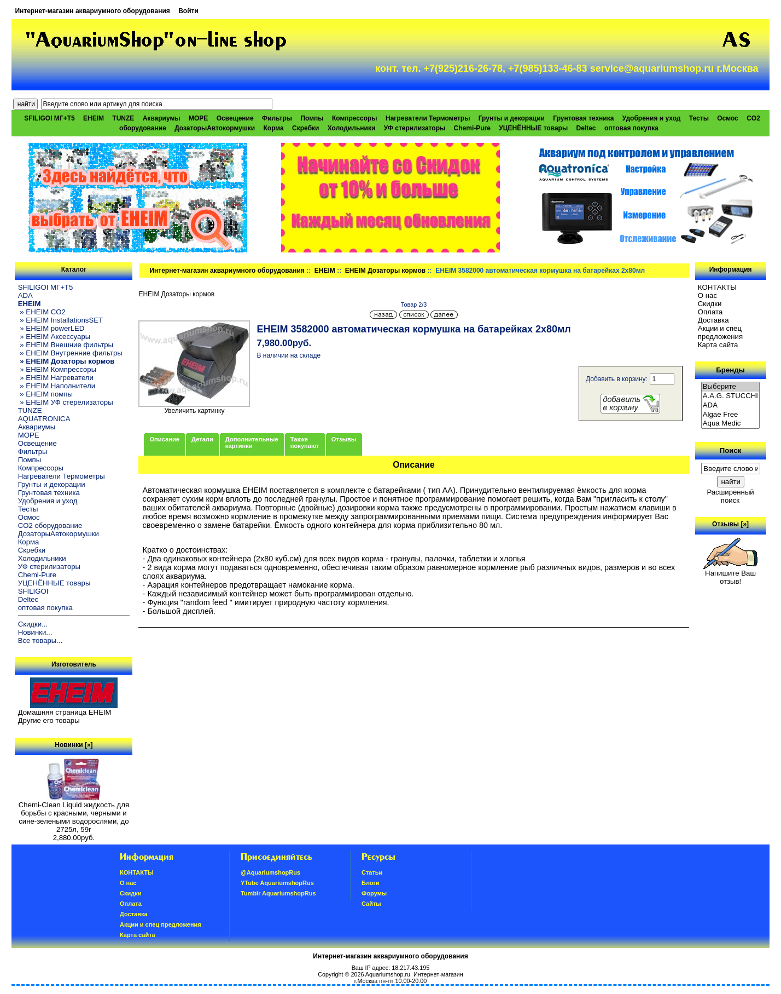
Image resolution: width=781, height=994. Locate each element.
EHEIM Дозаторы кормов (385, 270)
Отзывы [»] (730, 524)
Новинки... (35, 632)
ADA (25, 295)
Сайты (371, 903)
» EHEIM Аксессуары (54, 336)
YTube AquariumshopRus (277, 883)
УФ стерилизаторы (415, 128)
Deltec (586, 128)
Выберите (731, 387)
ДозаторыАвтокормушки (214, 128)
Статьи (372, 872)
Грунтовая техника (583, 118)
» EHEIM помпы (45, 394)
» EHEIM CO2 (42, 312)
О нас (707, 295)
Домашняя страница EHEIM (65, 712)
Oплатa (710, 312)
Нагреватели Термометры (428, 118)
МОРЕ (198, 118)
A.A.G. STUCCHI (731, 396)
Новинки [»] (73, 745)
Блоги (371, 883)
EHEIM (324, 270)
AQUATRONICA (44, 419)
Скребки (305, 128)
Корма (274, 128)
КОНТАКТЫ (717, 287)
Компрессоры (354, 118)
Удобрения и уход (651, 118)
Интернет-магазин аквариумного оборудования (92, 11)
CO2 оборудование (50, 525)
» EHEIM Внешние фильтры (65, 345)
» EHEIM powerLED (51, 328)
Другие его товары (49, 720)
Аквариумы (161, 118)
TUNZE (123, 118)
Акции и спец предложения (720, 332)
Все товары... (40, 640)
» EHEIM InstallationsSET (60, 320)
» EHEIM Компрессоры (57, 369)
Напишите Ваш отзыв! (730, 573)
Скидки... (33, 624)
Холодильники (352, 128)
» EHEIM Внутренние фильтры (70, 353)
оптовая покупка (631, 128)
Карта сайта (718, 345)
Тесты (699, 118)
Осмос (727, 118)
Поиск (731, 450)
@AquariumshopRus (270, 872)
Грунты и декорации (512, 118)
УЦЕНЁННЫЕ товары (533, 128)
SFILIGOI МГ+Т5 (49, 118)
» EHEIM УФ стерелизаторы (65, 402)
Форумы (374, 893)
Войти (188, 11)
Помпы (311, 118)
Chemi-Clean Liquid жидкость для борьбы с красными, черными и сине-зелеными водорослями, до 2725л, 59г (74, 814)
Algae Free (731, 415)
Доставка (713, 320)
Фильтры (277, 118)
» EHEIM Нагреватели (56, 378)
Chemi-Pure (472, 128)
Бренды (730, 370)
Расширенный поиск (730, 496)
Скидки (710, 304)
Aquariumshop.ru (387, 974)
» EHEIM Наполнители (56, 386)
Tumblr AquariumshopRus (278, 893)
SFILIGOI (33, 591)
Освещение (235, 118)
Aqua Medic (731, 423)
